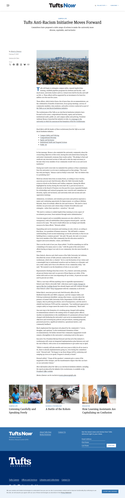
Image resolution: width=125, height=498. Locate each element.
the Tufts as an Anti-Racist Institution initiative (52, 108)
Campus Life (62, 18)
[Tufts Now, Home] (62, 5)
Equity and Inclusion (47, 140)
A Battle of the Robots (58, 409)
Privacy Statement (66, 493)
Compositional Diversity (48, 138)
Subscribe (114, 5)
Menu (8, 5)
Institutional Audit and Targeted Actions (53, 142)
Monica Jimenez (16, 51)
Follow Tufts (101, 5)
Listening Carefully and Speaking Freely (22, 410)
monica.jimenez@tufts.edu (67, 375)
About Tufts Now (45, 432)
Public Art (43, 145)
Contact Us (62, 432)
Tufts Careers (14, 480)
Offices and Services (29, 480)
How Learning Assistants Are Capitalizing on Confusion (99, 410)
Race (17, 58)
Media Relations (45, 434)
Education (86, 406)
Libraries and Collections (49, 480)
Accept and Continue (110, 491)
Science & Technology (54, 406)
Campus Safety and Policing (49, 135)
